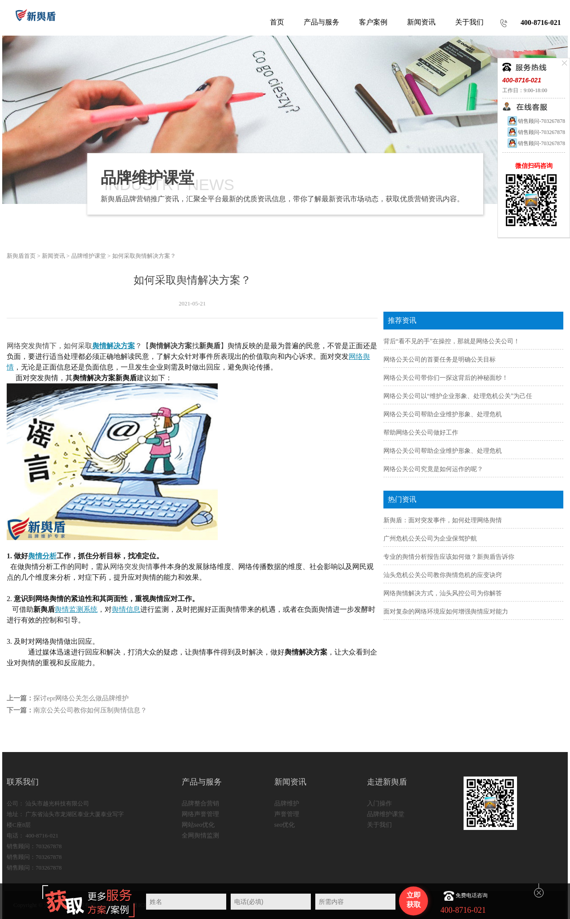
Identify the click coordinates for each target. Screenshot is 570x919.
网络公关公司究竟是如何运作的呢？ (433, 469)
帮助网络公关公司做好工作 (420, 432)
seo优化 (284, 824)
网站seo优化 (198, 824)
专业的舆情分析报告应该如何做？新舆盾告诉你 (448, 556)
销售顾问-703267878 (536, 121)
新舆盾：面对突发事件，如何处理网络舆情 (442, 520)
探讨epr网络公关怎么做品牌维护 (81, 698)
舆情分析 (42, 556)
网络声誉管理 (200, 814)
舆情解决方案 (113, 346)
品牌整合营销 (200, 803)
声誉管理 (286, 814)
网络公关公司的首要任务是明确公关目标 (439, 359)
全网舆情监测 (200, 835)
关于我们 (379, 824)
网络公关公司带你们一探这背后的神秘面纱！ (445, 377)
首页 (277, 22)
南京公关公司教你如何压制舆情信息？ (90, 710)
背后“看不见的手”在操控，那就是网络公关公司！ (451, 341)
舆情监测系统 (76, 609)
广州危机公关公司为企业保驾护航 (430, 538)
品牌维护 (286, 803)
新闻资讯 (53, 255)
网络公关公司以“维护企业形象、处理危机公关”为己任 (457, 396)
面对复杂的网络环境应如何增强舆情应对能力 (445, 611)
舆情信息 (126, 609)
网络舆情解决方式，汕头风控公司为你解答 (442, 593)
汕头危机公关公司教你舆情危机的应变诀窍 (442, 575)
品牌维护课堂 (88, 255)
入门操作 (379, 803)
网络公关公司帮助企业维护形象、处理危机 (442, 414)
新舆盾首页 (21, 255)
